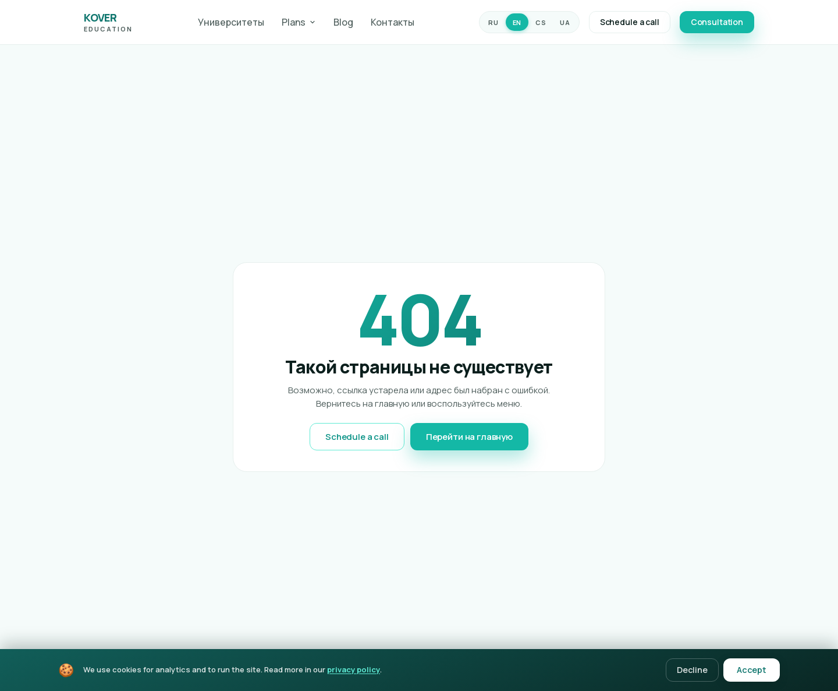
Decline (692, 669)
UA (565, 22)
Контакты (392, 22)
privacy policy (353, 669)
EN (517, 22)
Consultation (717, 21)
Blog (343, 22)
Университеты (231, 22)
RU (493, 22)
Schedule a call (629, 21)
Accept (751, 669)
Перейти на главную (469, 437)
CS (540, 22)
